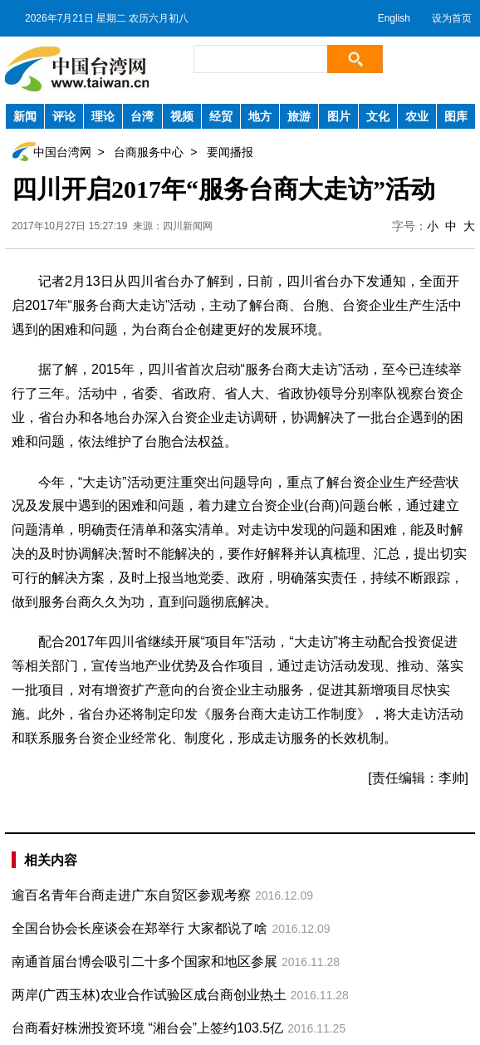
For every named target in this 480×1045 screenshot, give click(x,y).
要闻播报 (230, 152)
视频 (181, 116)
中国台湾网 (62, 152)
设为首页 (452, 18)
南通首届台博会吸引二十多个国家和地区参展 (144, 961)
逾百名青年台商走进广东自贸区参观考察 (131, 895)
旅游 (299, 116)
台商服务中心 (149, 152)
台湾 (142, 116)
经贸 (221, 116)
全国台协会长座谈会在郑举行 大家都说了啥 (139, 928)
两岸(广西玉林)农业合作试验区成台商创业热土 (149, 995)
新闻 (25, 116)
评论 (64, 116)
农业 (417, 116)
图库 (456, 116)
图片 (338, 116)
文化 (377, 116)
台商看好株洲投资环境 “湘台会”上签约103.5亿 (147, 1028)
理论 (103, 116)
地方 (260, 116)
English (394, 18)
